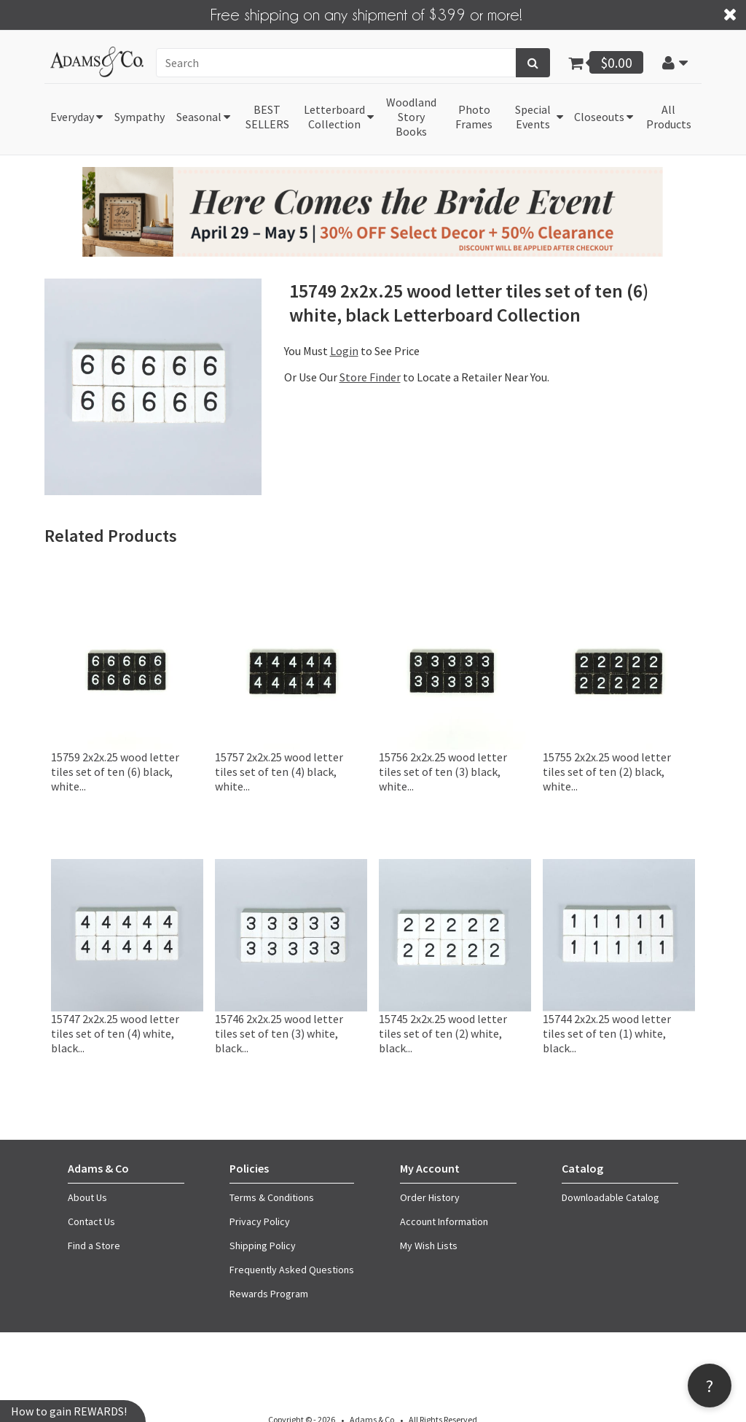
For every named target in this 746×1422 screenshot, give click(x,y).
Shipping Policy (262, 1245)
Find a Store (94, 1245)
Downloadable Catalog (610, 1197)
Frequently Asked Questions (291, 1269)
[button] (675, 62)
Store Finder (370, 377)
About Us (87, 1197)
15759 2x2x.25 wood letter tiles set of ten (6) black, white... (115, 771)
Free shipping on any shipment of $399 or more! (366, 13)
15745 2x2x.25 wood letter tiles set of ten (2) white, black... (443, 1033)
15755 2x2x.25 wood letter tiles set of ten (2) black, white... (607, 771)
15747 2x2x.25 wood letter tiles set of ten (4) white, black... (115, 1033)
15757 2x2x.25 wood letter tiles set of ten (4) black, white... (279, 771)
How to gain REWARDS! (69, 1411)
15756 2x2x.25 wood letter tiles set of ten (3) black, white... (443, 771)
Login (344, 350)
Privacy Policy (259, 1221)
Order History (430, 1197)
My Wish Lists (429, 1245)
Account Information (444, 1221)
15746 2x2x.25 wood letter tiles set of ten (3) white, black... (279, 1033)
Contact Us (91, 1221)
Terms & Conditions (271, 1197)
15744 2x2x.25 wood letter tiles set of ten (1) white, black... (607, 1033)
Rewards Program (268, 1293)
